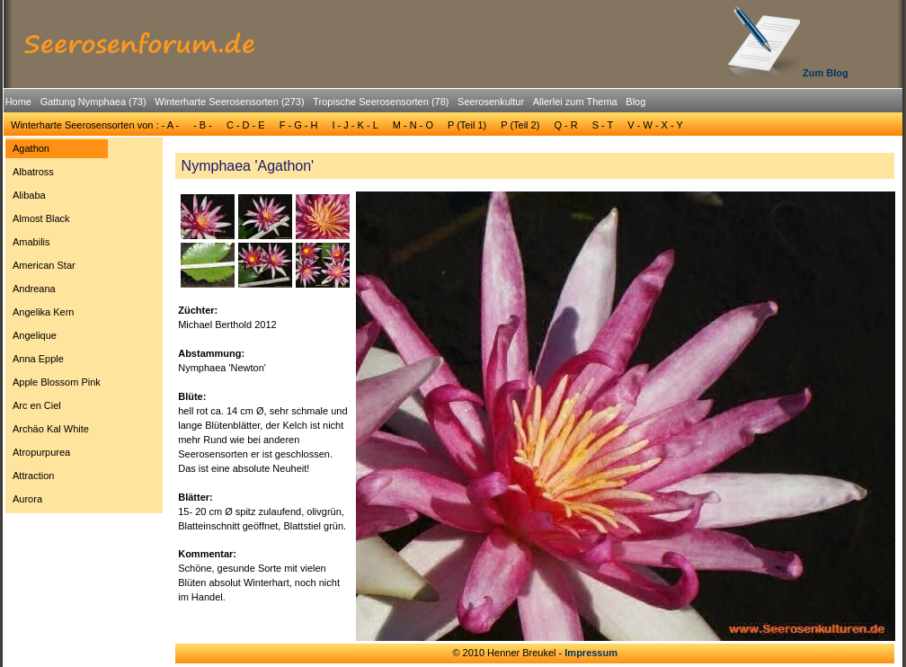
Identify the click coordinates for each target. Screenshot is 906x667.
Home (18, 101)
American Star (44, 265)
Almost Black (41, 218)
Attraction (33, 475)
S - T (603, 125)
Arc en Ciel (37, 405)
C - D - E (245, 125)
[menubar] (325, 104)
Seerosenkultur (490, 101)
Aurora (27, 499)
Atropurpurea (41, 452)
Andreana (34, 288)
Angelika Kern (44, 312)
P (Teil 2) (520, 125)
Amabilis (31, 241)
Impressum (590, 652)
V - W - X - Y (655, 125)
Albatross (33, 171)
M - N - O (413, 125)
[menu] (56, 326)
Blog (635, 101)
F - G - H (299, 125)
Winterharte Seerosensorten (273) (229, 101)
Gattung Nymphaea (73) (93, 101)
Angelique (35, 335)
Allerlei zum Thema (575, 101)
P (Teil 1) (467, 125)
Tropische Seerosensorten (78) (381, 101)
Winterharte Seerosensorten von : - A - (95, 125)
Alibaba (29, 195)
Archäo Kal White (51, 428)
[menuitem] (18, 102)
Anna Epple (38, 358)
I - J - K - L (355, 125)
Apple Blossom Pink (57, 382)
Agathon (31, 148)
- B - (202, 125)
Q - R (565, 125)
